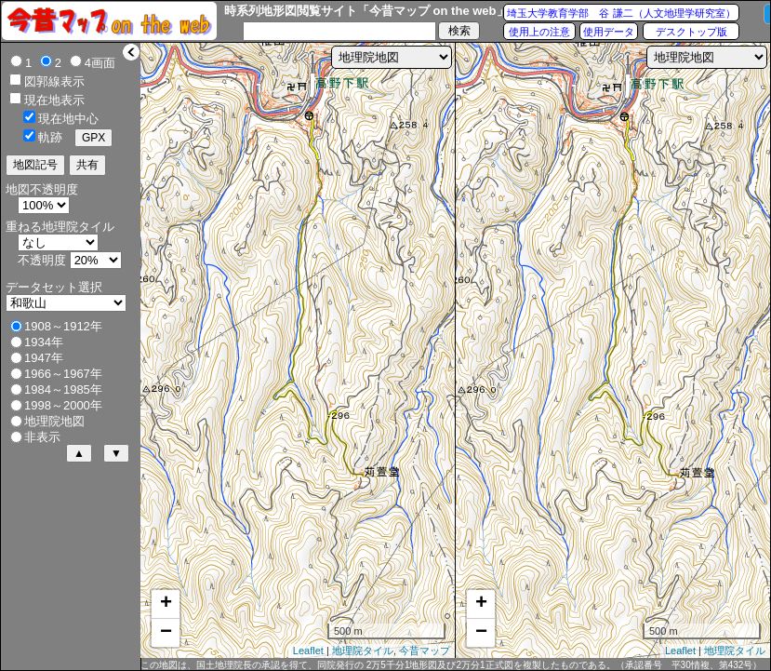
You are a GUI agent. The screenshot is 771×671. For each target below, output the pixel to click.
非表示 (42, 437)
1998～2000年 (63, 405)
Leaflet (308, 650)
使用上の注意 (539, 31)
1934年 (43, 342)
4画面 (100, 63)
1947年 (43, 358)
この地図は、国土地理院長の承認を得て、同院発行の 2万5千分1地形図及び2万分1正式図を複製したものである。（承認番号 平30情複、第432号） (451, 665)
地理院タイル (362, 650)
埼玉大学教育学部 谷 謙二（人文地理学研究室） (621, 13)
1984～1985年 (63, 389)
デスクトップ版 (691, 31)
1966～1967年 (63, 374)
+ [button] (166, 604)
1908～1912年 (63, 326)
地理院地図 (54, 421)
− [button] (166, 633)
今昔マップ (424, 650)
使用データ (608, 31)
